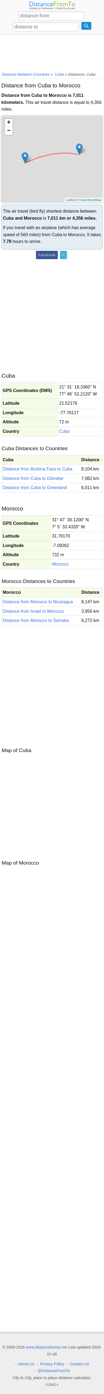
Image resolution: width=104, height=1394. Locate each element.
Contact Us (79, 1364)
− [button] (9, 131)
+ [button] (9, 123)
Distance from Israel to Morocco (33, 611)
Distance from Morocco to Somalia (36, 620)
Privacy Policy (52, 1364)
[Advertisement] (52, 52)
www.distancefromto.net (46, 1347)
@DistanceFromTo (54, 1371)
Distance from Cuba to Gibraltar (33, 478)
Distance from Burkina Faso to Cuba (37, 469)
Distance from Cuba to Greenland (35, 487)
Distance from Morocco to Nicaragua (38, 601)
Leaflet (70, 200)
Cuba (64, 431)
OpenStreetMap (90, 200)
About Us (26, 1364)
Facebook (46, 255)
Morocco (60, 564)
